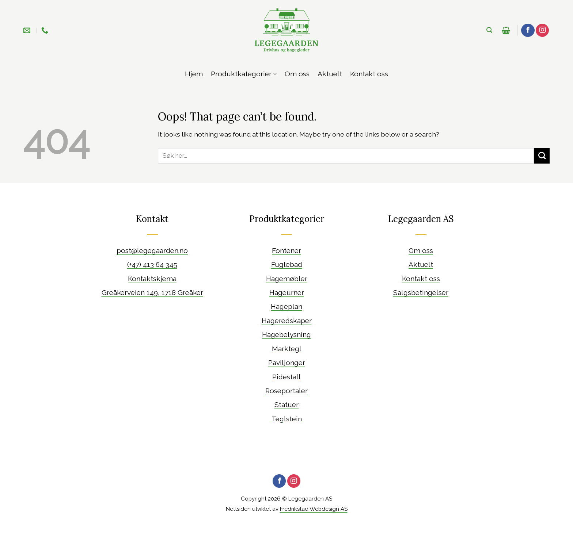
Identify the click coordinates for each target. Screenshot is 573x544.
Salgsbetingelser (420, 292)
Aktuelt (330, 74)
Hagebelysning (286, 334)
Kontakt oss (369, 74)
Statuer (286, 405)
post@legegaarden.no (152, 250)
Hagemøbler (286, 279)
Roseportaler (286, 391)
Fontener (286, 250)
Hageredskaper (287, 321)
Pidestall (286, 377)
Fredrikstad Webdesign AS (314, 509)
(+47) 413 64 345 (152, 264)
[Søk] (489, 30)
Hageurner (286, 292)
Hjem (194, 74)
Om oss (297, 74)
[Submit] (542, 156)
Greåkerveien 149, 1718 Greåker (152, 292)
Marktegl (286, 349)
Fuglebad (286, 264)
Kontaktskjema (152, 279)
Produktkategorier (243, 74)
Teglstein (287, 419)
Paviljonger (286, 363)
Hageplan (286, 306)
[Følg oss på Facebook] (527, 30)
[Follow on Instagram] (542, 30)
